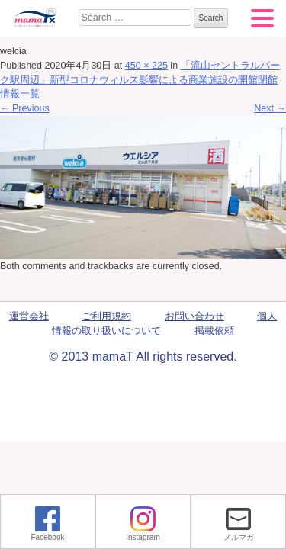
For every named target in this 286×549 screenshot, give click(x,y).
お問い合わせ (194, 316)
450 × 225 (146, 65)
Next (270, 108)
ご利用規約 (106, 316)
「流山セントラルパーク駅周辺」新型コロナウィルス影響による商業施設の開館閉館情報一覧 (140, 80)
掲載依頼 (214, 331)
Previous (25, 108)
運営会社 (29, 316)
